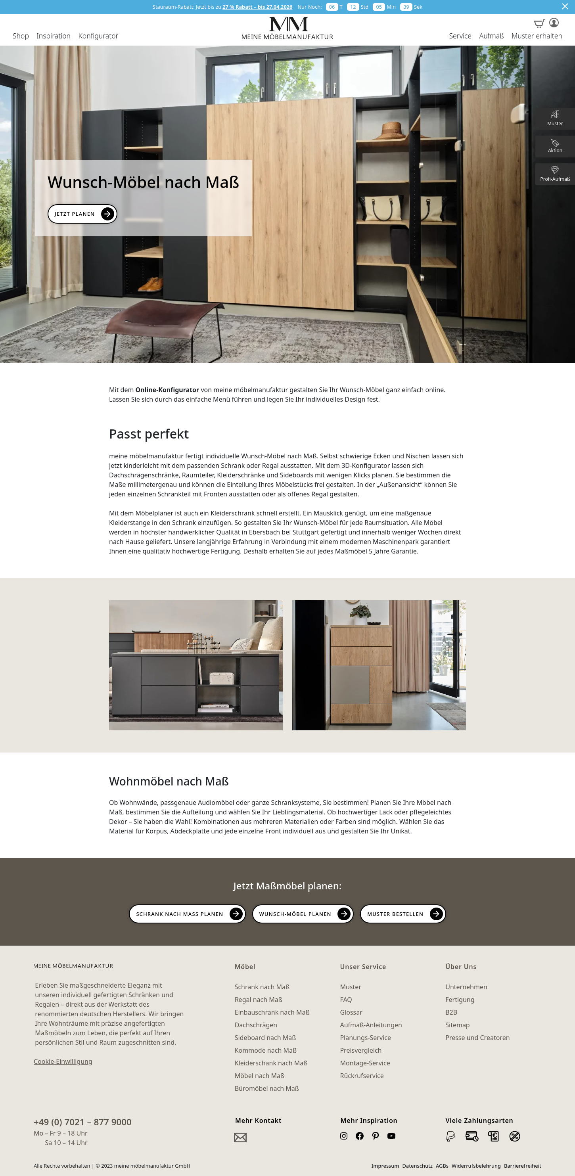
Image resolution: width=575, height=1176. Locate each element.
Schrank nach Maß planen (179, 913)
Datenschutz (417, 1165)
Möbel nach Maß (260, 1075)
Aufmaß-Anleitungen (371, 1025)
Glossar (351, 1012)
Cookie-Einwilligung (63, 1061)
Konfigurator (98, 36)
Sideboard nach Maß (265, 1037)
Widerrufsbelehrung (476, 1165)
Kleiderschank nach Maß (271, 1063)
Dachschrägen (256, 1025)
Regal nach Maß (258, 999)
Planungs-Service (365, 1037)
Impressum (385, 1165)
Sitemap (457, 1025)
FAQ (346, 999)
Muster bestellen (395, 913)
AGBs (442, 1165)
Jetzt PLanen (75, 213)
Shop (21, 36)
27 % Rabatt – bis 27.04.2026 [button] (257, 6)
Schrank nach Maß (262, 987)
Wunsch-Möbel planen (295, 913)
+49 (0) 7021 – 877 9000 (83, 1122)
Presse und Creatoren (477, 1037)
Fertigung (459, 999)
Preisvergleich (360, 1050)
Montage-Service (365, 1063)
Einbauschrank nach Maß (272, 1012)
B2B (451, 1012)
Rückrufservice (361, 1075)
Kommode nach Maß (266, 1050)
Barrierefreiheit (522, 1165)
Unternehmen (466, 987)
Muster (350, 987)
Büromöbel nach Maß (267, 1088)
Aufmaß (491, 36)
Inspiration (53, 36)
